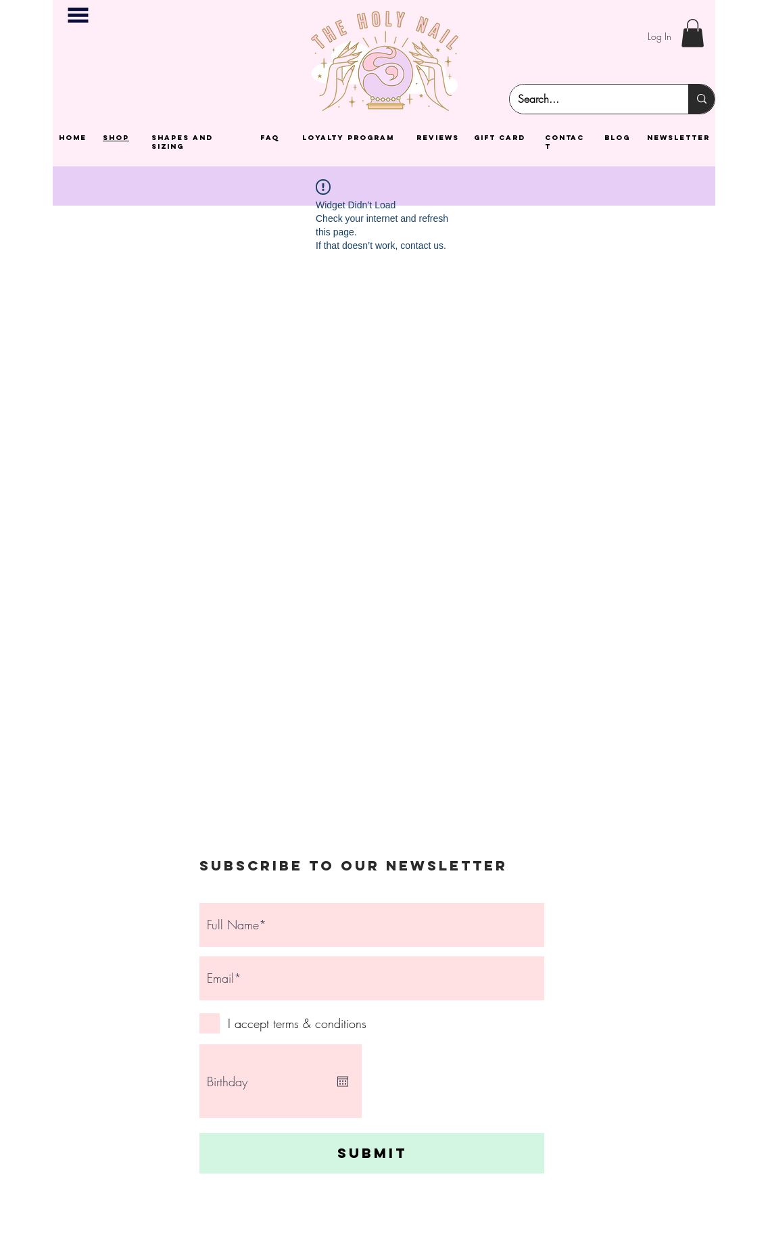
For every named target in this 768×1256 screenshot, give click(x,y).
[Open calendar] (342, 1081)
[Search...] (589, 99)
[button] (78, 15)
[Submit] (371, 1153)
